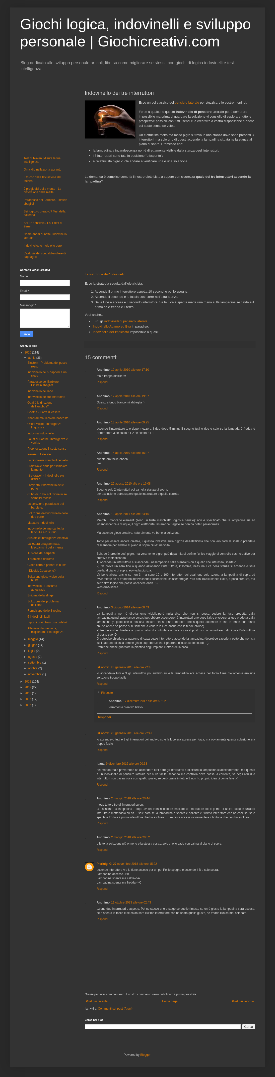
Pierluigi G (104, 864)
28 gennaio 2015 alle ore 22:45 (131, 667)
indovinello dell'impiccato (111, 332)
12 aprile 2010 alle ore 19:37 (130, 396)
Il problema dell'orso (40, 559)
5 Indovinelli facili (38, 616)
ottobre (33, 668)
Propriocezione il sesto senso (46, 448)
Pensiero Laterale (39, 454)
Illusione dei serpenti (41, 553)
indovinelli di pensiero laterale (125, 321)
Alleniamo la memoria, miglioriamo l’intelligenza (45, 630)
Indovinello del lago (40, 391)
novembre (35, 674)
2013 (28, 693)
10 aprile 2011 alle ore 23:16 (130, 514)
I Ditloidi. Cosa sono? (41, 570)
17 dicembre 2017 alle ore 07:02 (144, 701)
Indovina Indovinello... (41, 433)
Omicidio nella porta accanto (42, 169)
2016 (28, 705)
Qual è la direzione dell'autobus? (39, 404)
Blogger (145, 1055)
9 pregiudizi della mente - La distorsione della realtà (42, 190)
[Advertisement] (170, 228)
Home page (170, 1001)
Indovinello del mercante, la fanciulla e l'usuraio (45, 530)
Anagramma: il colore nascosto (48, 418)
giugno (33, 645)
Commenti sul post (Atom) (115, 1008)
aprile (32, 357)
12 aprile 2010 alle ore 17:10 (130, 369)
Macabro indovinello (40, 523)
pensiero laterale (187, 102)
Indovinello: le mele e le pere (43, 245)
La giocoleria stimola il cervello (47, 460)
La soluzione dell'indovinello (105, 274)
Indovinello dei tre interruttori (46, 397)
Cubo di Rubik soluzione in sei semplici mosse (47, 496)
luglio (32, 651)
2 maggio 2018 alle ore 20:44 (130, 798)
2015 (28, 699)
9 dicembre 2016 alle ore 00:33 (126, 763)
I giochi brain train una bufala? (47, 622)
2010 (28, 352)
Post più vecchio (243, 1001)
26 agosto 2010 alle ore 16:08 (131, 483)
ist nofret (103, 667)
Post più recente (97, 1001)
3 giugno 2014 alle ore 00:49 (130, 607)
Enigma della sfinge (40, 595)
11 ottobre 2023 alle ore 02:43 (131, 902)
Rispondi (102, 382)
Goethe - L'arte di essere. (44, 412)
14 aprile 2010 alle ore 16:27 (130, 453)
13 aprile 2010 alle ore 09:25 (130, 422)
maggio (33, 639)
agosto (33, 657)
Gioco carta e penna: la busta (47, 565)
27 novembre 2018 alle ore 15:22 (135, 864)
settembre (35, 662)
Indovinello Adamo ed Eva (112, 326)
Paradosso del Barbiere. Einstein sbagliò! (43, 383)
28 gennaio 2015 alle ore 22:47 (131, 733)
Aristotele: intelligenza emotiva (47, 538)
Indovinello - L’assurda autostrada (42, 587)
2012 (28, 687)
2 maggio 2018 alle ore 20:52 (130, 837)
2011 (28, 681)
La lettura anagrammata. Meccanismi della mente (45, 545)
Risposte (107, 693)
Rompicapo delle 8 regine (44, 610)
